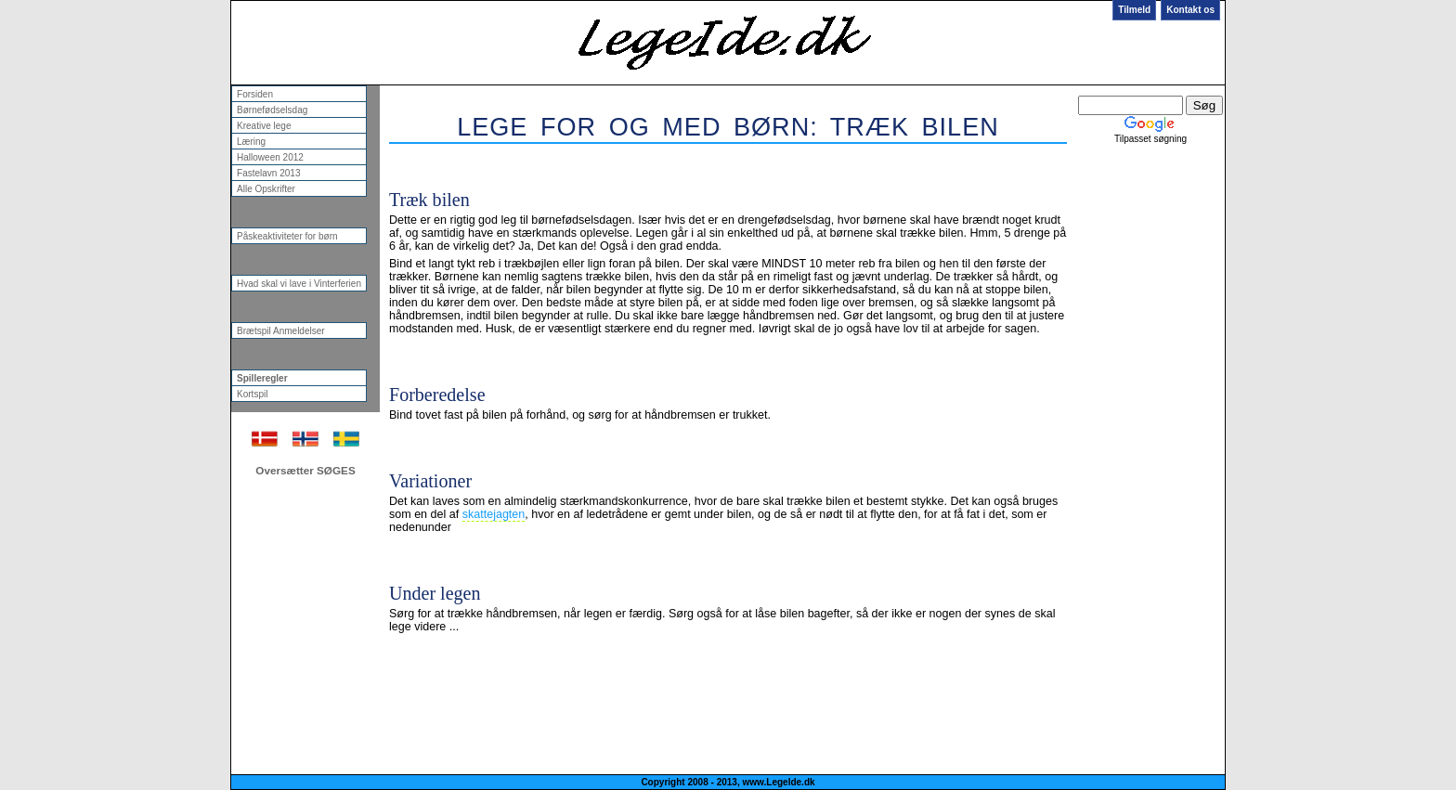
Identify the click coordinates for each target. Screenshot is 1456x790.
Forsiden (255, 94)
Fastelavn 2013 (269, 173)
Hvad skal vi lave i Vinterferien (299, 283)
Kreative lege (264, 126)
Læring (251, 141)
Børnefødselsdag (272, 110)
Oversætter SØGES (305, 470)
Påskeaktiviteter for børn (287, 236)
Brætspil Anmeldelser (281, 331)
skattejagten (494, 514)
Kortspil (252, 394)
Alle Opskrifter (266, 189)
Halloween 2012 (270, 157)
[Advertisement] (727, 155)
